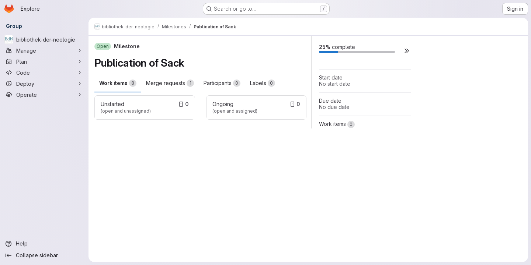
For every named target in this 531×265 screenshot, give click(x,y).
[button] (406, 51)
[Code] (44, 72)
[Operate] (44, 94)
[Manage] (44, 50)
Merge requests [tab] (170, 83)
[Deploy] (44, 83)
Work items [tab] (117, 83)
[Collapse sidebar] (44, 255)
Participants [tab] (222, 83)
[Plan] (44, 61)
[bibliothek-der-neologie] (44, 39)
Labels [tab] (262, 83)
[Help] (44, 244)
